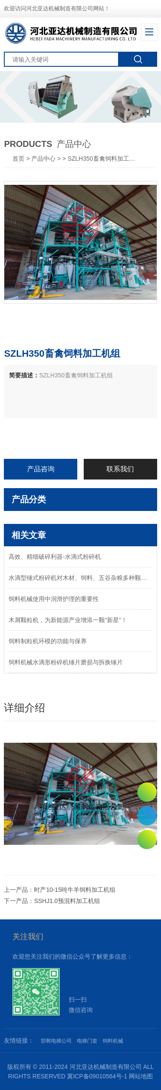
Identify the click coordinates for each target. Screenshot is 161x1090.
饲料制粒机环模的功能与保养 (48, 641)
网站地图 (141, 1076)
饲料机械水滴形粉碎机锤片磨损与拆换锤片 (66, 662)
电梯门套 (87, 1041)
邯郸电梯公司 (56, 1041)
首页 (19, 158)
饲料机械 (113, 1041)
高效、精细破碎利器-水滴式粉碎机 (55, 556)
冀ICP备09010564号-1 (97, 1076)
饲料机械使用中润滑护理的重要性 (54, 598)
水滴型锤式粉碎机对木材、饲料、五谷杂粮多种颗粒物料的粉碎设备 (80, 577)
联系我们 (120, 469)
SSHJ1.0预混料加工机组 (67, 900)
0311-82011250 (147, 815)
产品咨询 (41, 469)
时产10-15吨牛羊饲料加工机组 (74, 889)
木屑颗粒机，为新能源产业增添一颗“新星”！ (68, 620)
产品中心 (43, 158)
